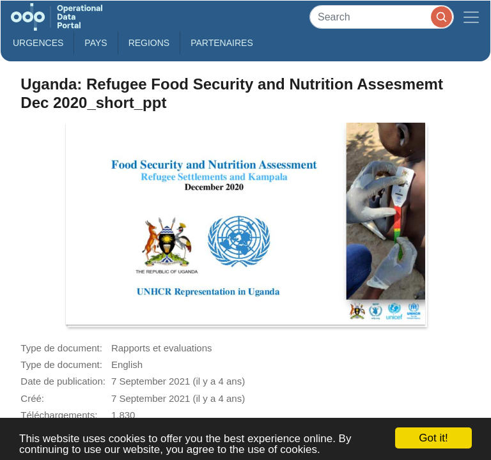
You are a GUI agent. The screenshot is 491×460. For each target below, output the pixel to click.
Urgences (38, 43)
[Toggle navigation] (471, 17)
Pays (95, 43)
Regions (149, 43)
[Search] (381, 17)
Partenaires (222, 43)
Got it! (433, 438)
